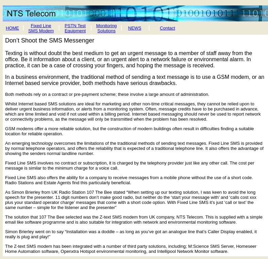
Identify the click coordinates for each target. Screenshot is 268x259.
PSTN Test (75, 25)
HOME (12, 28)
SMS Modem (41, 30)
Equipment (75, 30)
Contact (167, 28)
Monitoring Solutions (106, 28)
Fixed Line (41, 25)
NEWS (134, 28)
